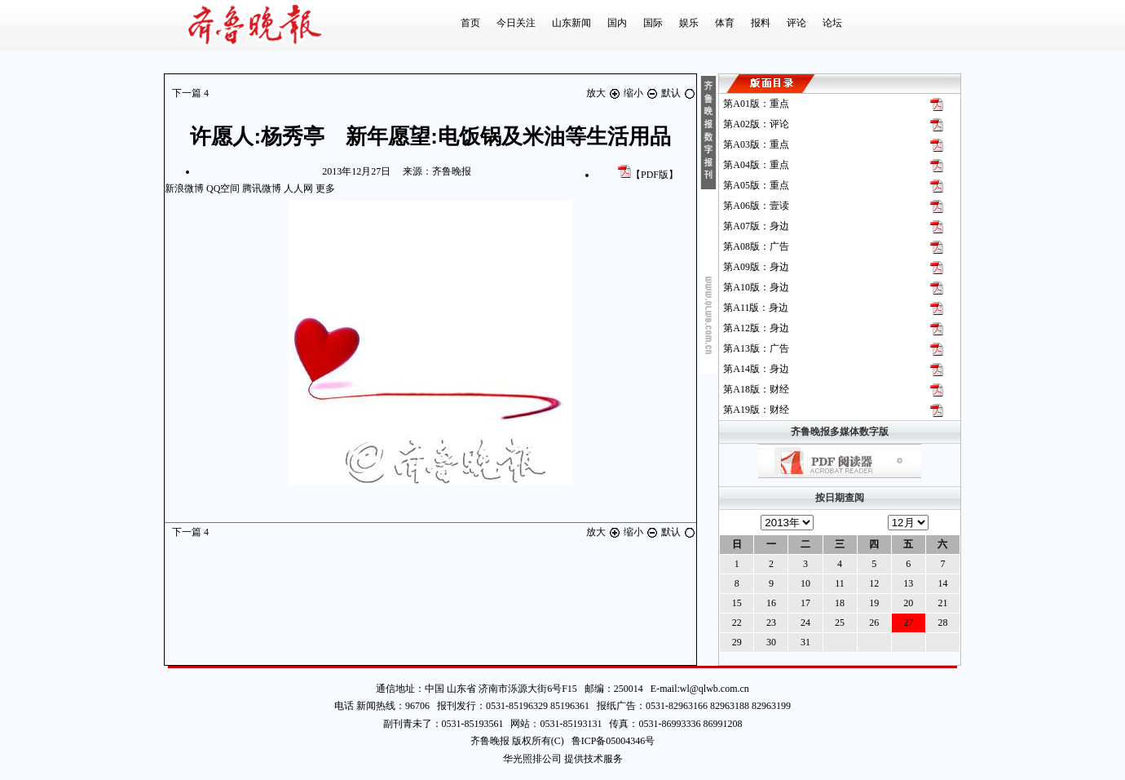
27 (908, 622)
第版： (756, 103)
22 (737, 622)
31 (805, 642)
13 (908, 583)
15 (737, 603)
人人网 (298, 188)
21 (942, 603)
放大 (605, 93)
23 (771, 622)
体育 (725, 23)
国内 (617, 23)
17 (805, 603)
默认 (678, 93)
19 (874, 603)
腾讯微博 (261, 188)
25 (840, 622)
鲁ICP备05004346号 (609, 741)
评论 (796, 23)
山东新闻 (571, 23)
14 (942, 583)
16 (771, 603)
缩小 (642, 93)
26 (874, 622)
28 (942, 622)
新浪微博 (184, 188)
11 (840, 583)
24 (805, 622)
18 (840, 603)
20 (908, 603)
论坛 (832, 23)
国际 (653, 23)
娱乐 (689, 23)
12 (874, 583)
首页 (470, 23)
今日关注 (516, 23)
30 (771, 642)
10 (805, 583)
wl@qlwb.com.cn (714, 688)
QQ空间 (223, 188)
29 (737, 642)
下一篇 (190, 93)
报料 (760, 23)
